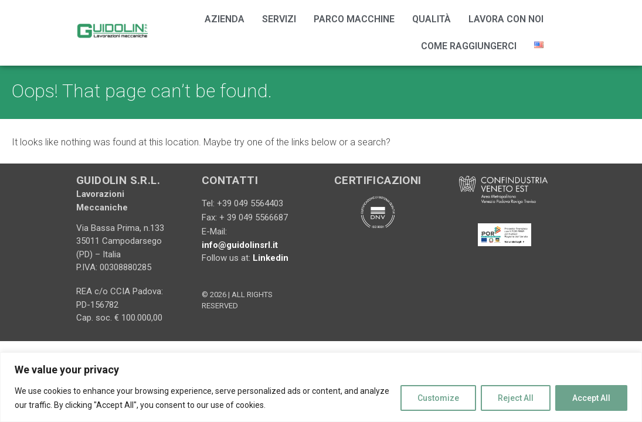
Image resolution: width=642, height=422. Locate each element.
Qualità (431, 19)
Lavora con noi (506, 19)
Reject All (516, 398)
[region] (321, 387)
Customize (438, 398)
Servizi (279, 19)
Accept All (591, 398)
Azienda (224, 19)
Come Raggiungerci (469, 46)
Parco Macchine (354, 19)
